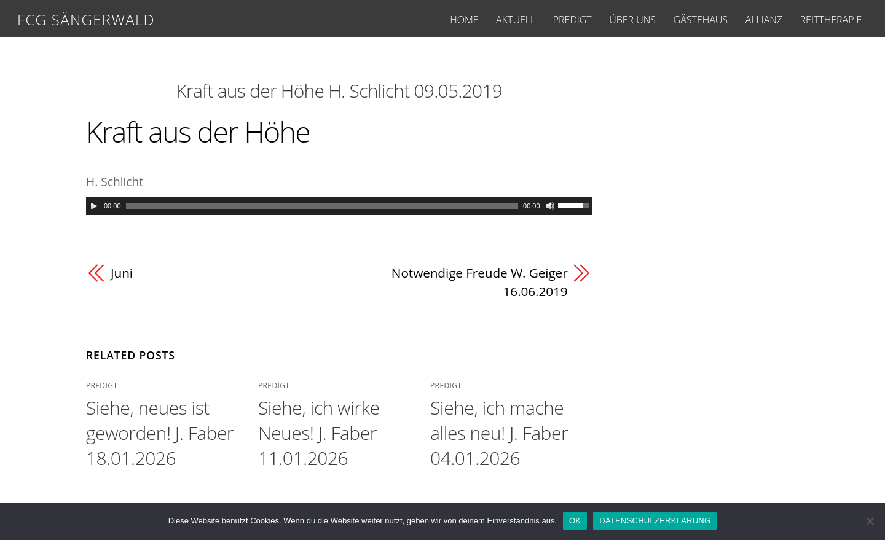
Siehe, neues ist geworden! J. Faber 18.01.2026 (160, 433)
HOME (464, 19)
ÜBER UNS (632, 19)
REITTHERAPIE (831, 19)
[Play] (94, 206)
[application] (339, 206)
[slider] (322, 206)
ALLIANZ (763, 19)
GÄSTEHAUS (701, 19)
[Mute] (550, 206)
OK (575, 520)
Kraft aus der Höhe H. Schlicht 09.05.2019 (339, 90)
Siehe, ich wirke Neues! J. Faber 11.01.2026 (318, 433)
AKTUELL (515, 19)
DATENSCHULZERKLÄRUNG (654, 520)
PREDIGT (572, 19)
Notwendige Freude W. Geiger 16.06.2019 (479, 282)
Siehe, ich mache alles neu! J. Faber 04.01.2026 (499, 433)
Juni (122, 272)
